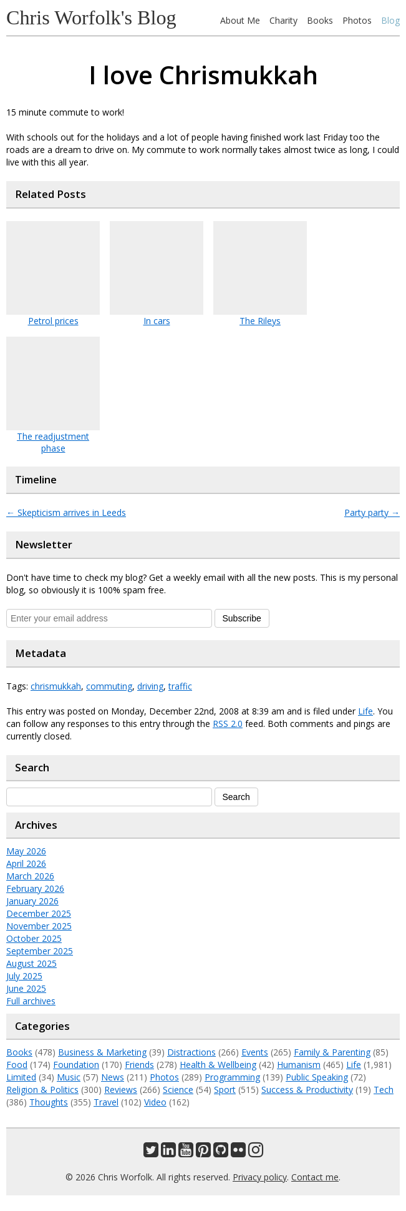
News (112, 1077)
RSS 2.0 (228, 723)
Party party (372, 512)
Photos (357, 20)
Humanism (299, 1064)
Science (178, 1089)
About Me (240, 20)
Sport (225, 1089)
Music (68, 1077)
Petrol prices (53, 321)
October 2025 (34, 938)
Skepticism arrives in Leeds (66, 512)
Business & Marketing (102, 1052)
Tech (384, 1089)
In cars (156, 321)
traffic (180, 686)
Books (320, 20)
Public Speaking (317, 1077)
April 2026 (26, 863)
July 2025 (24, 976)
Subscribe (242, 618)
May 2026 (26, 851)
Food (16, 1064)
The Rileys (260, 321)
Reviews (120, 1089)
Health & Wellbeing (218, 1064)
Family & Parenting (332, 1052)
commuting (109, 686)
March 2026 (30, 876)
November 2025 (39, 926)
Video (155, 1102)
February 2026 (35, 888)
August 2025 (31, 963)
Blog (390, 20)
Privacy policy (260, 1177)
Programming (232, 1077)
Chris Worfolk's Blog (91, 17)
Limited (21, 1077)
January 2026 (32, 901)
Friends (139, 1064)
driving (150, 686)
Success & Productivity (307, 1089)
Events (254, 1052)
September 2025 (39, 951)
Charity (283, 20)
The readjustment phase (53, 442)
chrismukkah (56, 686)
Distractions (191, 1052)
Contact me (315, 1177)
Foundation (76, 1064)
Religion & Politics (42, 1089)
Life (365, 711)
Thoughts (48, 1102)
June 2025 (26, 988)
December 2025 (38, 913)
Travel (106, 1102)
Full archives (31, 1001)
